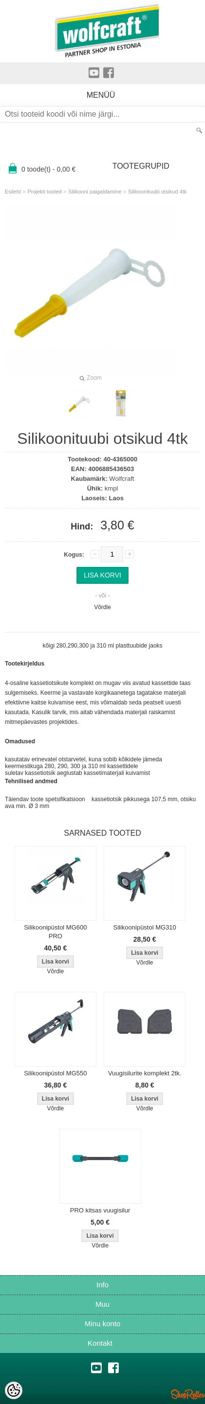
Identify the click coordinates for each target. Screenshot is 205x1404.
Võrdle (102, 607)
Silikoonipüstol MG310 (144, 927)
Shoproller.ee (188, 1394)
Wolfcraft (121, 478)
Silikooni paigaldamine (94, 191)
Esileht (13, 191)
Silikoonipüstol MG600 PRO (55, 932)
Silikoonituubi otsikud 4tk (157, 191)
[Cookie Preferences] (13, 1390)
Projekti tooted (44, 191)
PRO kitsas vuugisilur (100, 1210)
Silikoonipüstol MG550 (55, 1073)
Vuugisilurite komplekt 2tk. (145, 1073)
